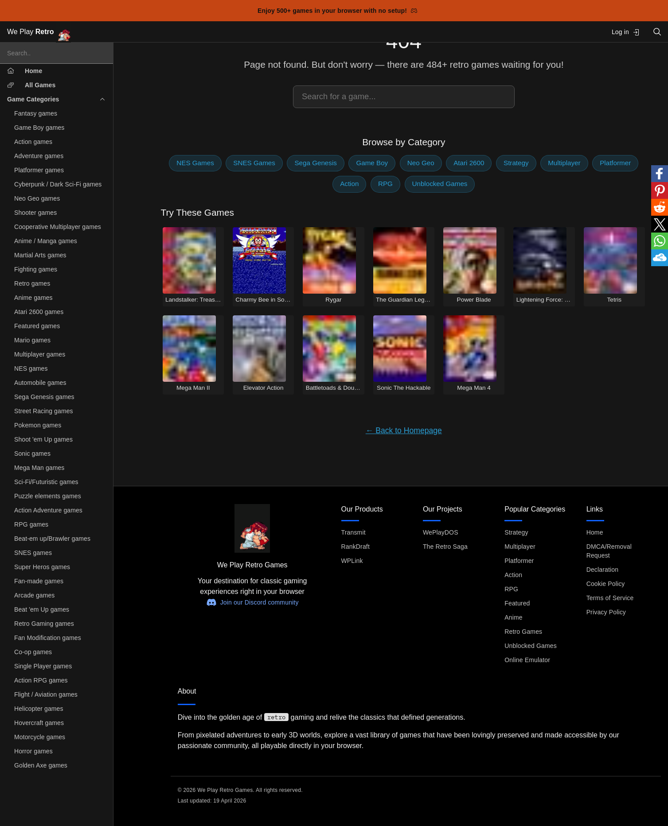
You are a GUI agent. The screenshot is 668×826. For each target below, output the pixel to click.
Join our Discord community (252, 602)
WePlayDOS (440, 532)
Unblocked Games (440, 183)
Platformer (615, 163)
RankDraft (355, 546)
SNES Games (254, 163)
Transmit (353, 532)
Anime (513, 617)
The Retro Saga (445, 546)
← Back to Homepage (404, 430)
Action (349, 183)
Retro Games (523, 631)
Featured (517, 603)
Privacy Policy (606, 612)
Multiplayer (564, 163)
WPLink (352, 560)
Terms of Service (610, 597)
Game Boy (372, 163)
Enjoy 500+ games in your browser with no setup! (338, 10)
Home (594, 532)
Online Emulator (527, 659)
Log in (626, 32)
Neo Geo (420, 163)
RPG (385, 183)
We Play (39, 32)
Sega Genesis (315, 163)
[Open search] (657, 31)
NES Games (195, 163)
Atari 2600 (468, 163)
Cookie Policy (605, 583)
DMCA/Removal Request (609, 551)
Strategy (516, 163)
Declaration (602, 569)
